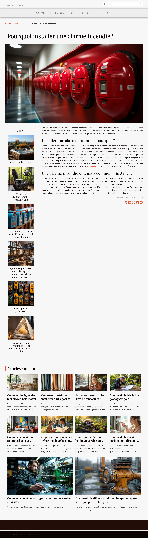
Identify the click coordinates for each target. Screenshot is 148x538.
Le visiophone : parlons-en (21, 310)
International (58, 13)
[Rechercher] (123, 4)
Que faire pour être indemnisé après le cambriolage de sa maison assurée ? (20, 272)
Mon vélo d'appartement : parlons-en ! (20, 196)
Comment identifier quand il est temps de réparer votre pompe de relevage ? (106, 500)
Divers (109, 13)
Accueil (8, 23)
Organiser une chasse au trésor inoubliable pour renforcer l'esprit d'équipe (56, 442)
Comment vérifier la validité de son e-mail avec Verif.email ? (21, 234)
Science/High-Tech (92, 13)
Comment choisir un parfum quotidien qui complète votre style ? (123, 440)
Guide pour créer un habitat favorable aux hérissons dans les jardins (88, 442)
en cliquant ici (93, 166)
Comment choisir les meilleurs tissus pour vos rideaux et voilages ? (56, 398)
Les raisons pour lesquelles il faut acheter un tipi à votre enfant (21, 347)
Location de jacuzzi (21, 162)
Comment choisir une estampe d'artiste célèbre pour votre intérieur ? (20, 442)
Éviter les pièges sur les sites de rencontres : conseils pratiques (89, 398)
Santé (74, 13)
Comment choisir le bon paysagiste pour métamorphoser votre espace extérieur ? (124, 400)
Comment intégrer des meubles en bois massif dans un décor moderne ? (22, 400)
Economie (40, 13)
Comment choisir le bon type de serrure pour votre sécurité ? (38, 500)
